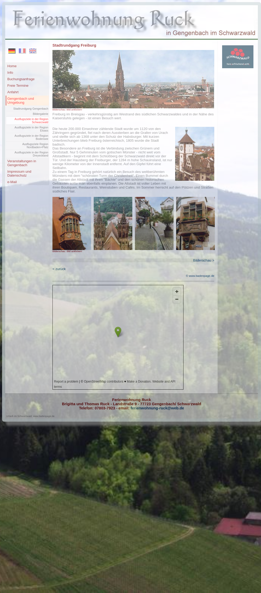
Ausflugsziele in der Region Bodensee (31, 137)
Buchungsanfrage (20, 79)
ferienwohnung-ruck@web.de (156, 408)
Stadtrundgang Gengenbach (30, 108)
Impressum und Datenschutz (19, 173)
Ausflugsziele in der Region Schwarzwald (31, 120)
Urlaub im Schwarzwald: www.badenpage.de (30, 416)
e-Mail (12, 182)
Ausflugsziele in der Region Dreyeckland (31, 154)
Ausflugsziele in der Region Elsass (31, 129)
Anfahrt (13, 92)
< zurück (59, 269)
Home (12, 66)
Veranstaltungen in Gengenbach (21, 163)
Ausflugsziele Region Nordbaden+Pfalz (35, 145)
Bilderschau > (203, 260)
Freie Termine (17, 86)
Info (10, 72)
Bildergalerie (40, 113)
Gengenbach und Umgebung (20, 100)
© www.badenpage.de (200, 275)
